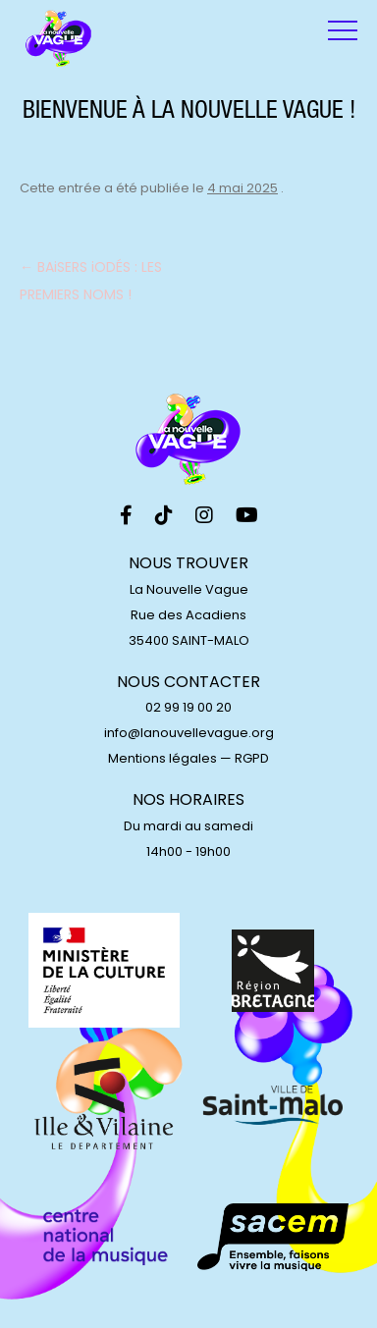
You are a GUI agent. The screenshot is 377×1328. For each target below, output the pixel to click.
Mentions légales (162, 758)
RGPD (252, 758)
